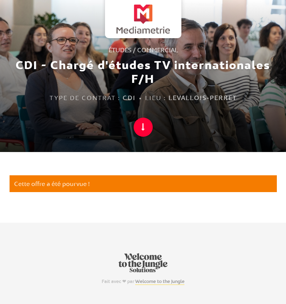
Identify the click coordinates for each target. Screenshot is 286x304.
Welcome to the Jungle (159, 281)
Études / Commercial (143, 50)
